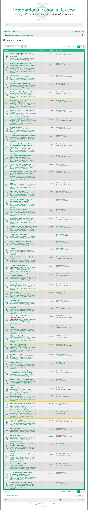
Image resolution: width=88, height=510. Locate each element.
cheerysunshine (15, 277)
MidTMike (14, 285)
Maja (12, 374)
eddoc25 (13, 103)
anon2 (13, 77)
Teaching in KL (15, 300)
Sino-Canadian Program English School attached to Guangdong (21, 372)
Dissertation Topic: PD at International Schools (19, 101)
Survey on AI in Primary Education (22, 119)
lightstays (14, 137)
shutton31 (14, 113)
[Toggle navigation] (44, 25)
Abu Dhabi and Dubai (17, 191)
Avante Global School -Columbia (21, 218)
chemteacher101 (16, 85)
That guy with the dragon (19, 235)
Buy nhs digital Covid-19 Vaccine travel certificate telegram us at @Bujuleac (21, 145)
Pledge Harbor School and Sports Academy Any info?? (22, 444)
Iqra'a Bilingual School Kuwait (20, 242)
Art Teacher (14, 337)
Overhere (14, 294)
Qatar (12, 183)
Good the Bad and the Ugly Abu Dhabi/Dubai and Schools (21, 200)
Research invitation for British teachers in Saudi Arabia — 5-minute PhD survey (23, 54)
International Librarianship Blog (21, 412)
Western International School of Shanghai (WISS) (21, 274)
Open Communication (17, 457)
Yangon (12, 248)
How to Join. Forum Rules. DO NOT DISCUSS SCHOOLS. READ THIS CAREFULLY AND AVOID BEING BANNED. (22, 270)
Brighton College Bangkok (19, 336)
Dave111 (13, 364)
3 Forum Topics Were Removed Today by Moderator (21, 316)
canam (13, 219)
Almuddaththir (15, 406)
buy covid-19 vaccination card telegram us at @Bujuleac (20, 156)
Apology (13, 307)
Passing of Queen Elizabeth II (20, 164)
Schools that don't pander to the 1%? (23, 135)
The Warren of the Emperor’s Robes (22, 92)
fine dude (13, 184)
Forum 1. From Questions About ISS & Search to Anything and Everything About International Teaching (23, 71)
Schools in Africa (16, 127)
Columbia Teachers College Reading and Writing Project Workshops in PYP (23, 173)
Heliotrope (14, 228)
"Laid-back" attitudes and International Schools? (19, 345)
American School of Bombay (20, 83)
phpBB (38, 504)
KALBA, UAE (14, 75)
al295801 (13, 176)
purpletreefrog (15, 236)
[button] (84, 46)
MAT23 (13, 58)
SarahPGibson (15, 413)
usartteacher (14, 260)
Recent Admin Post (16, 395)
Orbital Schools (15, 362)
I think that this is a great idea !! (21, 482)
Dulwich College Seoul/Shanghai (21, 379)
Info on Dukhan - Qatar (18, 210)
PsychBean (14, 447)
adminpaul (14, 267)
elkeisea (13, 250)
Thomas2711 (15, 302)
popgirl (13, 93)
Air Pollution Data (16, 292)
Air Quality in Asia (16, 354)
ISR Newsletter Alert (17, 428)
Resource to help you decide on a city (23, 226)
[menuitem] (15, 31)
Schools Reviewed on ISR (19, 265)
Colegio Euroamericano (18, 284)
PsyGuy (13, 149)
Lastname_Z (14, 347)
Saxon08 (13, 211)
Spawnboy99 (15, 193)
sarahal (13, 243)
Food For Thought (16, 420)
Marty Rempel (15, 467)
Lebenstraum (15, 356)
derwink (13, 329)
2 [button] (81, 47)
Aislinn (13, 389)
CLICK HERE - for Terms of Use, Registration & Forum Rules (21, 473)
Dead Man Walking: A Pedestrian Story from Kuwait (21, 464)
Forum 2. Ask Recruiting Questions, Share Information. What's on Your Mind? (21, 60)
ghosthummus (15, 120)
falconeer (13, 129)
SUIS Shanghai (15, 388)
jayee (12, 381)
